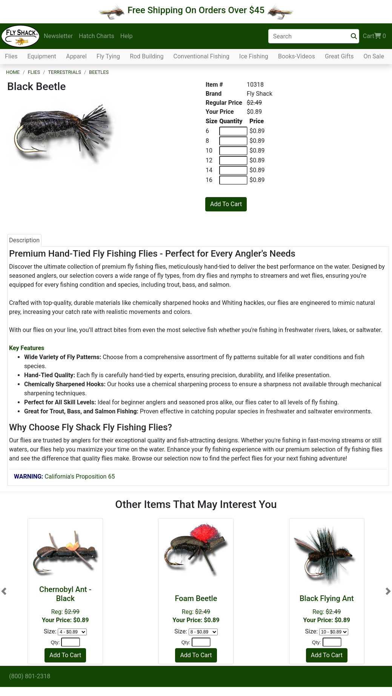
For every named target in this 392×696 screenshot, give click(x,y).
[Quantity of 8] (233, 140)
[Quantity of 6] (233, 131)
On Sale (373, 56)
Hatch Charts (96, 36)
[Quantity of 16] (233, 180)
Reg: (196, 609)
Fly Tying (108, 56)
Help (126, 36)
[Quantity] (70, 642)
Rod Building (146, 56)
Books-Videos (296, 56)
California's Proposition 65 (64, 476)
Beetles (99, 72)
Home (13, 72)
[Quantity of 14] (233, 170)
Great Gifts (339, 56)
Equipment (42, 56)
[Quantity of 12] (233, 160)
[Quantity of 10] (233, 150)
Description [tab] (24, 240)
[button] (4, 591)
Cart (374, 36)
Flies (11, 56)
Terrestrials (64, 72)
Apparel (76, 56)
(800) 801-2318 (29, 676)
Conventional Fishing (202, 56)
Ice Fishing (253, 56)
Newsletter (58, 36)
